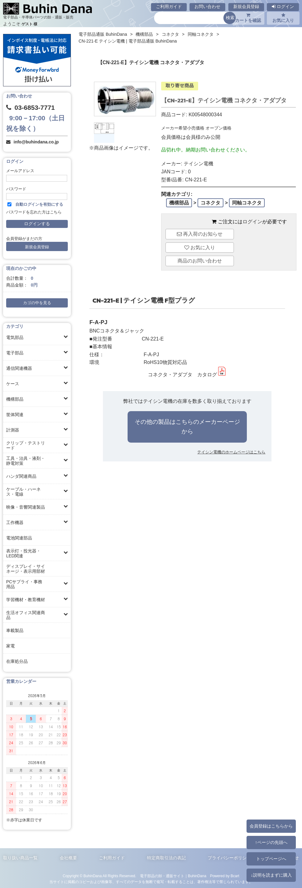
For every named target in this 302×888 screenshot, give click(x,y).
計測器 (12, 429)
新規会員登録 (246, 6)
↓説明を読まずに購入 (271, 875)
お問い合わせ (207, 6)
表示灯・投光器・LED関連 (23, 553)
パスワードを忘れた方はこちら (34, 212)
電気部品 (14, 337)
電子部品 (14, 352)
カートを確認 (248, 18)
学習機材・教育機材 (25, 599)
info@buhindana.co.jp (36, 141)
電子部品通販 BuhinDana (103, 34)
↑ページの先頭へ (271, 842)
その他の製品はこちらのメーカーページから (187, 427)
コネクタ (170, 34)
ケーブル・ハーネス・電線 (23, 492)
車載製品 (14, 630)
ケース (12, 383)
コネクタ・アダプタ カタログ (187, 374)
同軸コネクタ (201, 34)
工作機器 (14, 522)
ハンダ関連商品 (21, 476)
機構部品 (14, 399)
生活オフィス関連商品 (25, 615)
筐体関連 (14, 414)
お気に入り (283, 18)
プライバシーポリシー (229, 857)
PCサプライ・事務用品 (24, 584)
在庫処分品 (17, 661)
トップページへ (271, 858)
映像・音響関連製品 (25, 507)
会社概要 (68, 857)
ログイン (283, 6)
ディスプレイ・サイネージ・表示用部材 (25, 569)
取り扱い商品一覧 (20, 857)
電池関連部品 (19, 537)
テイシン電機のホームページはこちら (231, 452)
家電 (10, 645)
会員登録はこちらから (271, 826)
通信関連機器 (19, 368)
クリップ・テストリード (25, 445)
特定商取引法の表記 (166, 857)
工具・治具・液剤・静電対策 (25, 461)
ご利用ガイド (169, 6)
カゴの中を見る (37, 303)
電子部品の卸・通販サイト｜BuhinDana (173, 876)
